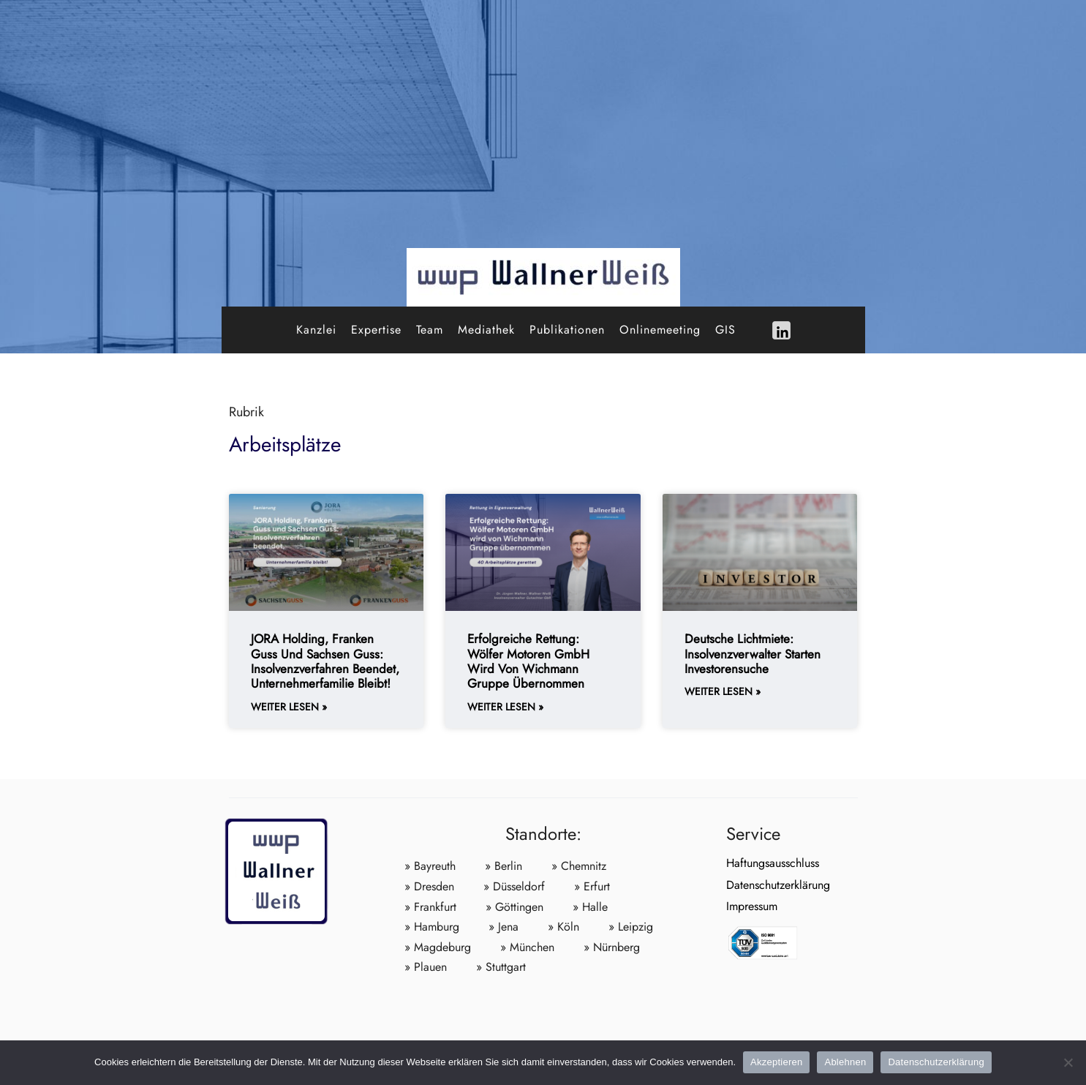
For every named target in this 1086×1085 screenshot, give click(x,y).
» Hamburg (431, 926)
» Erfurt (592, 886)
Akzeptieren (776, 1061)
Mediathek (486, 329)
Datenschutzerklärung (778, 885)
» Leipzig (630, 926)
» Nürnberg (612, 947)
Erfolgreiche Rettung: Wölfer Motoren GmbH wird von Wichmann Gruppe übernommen (528, 661)
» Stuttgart (501, 966)
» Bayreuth (430, 865)
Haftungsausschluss (772, 863)
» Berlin (503, 865)
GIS (725, 329)
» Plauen (425, 966)
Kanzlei (316, 329)
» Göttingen (514, 906)
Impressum (751, 906)
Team (429, 329)
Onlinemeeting (660, 329)
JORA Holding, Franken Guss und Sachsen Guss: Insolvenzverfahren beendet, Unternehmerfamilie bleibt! (325, 661)
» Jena (504, 926)
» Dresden (429, 886)
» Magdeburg (437, 947)
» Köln (563, 926)
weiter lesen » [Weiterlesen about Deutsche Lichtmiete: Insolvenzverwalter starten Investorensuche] (723, 692)
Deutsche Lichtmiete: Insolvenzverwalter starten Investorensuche (753, 653)
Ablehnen (845, 1061)
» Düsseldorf (514, 886)
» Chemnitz (578, 865)
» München (527, 947)
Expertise (376, 329)
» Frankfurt (430, 906)
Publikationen (567, 329)
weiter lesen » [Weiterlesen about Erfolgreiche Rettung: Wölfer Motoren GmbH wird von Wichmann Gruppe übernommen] (505, 707)
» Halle (590, 906)
